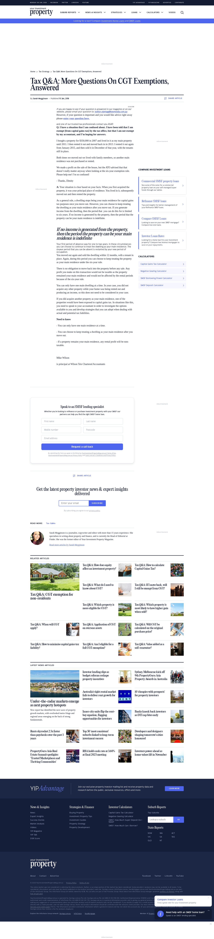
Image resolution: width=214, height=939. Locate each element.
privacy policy (94, 510)
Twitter (65, 2)
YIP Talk (33, 835)
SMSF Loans (134, 21)
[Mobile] (61, 430)
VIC (149, 837)
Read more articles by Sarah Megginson (66, 545)
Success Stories (37, 820)
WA (161, 833)
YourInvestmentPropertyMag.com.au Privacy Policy (65, 455)
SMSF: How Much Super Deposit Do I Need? (125, 821)
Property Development (79, 827)
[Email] (82, 438)
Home (32, 71)
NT (161, 840)
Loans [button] (136, 12)
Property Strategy (77, 824)
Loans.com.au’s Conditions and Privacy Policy (100, 455)
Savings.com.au (65, 913)
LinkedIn (75, 2)
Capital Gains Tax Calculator (121, 813)
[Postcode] (103, 430)
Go (178, 819)
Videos (172, 12)
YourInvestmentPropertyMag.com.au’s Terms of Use (99, 453)
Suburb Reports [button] (70, 12)
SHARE (173, 98)
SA (161, 837)
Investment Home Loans (112, 21)
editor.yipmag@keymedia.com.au (111, 112)
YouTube (180, 876)
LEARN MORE (174, 788)
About (33, 876)
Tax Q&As (50, 523)
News (32, 813)
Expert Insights (37, 816)
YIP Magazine (153, 2)
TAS (173, 837)
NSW (150, 833)
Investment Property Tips (80, 816)
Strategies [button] (118, 12)
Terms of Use (84, 883)
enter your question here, (76, 118)
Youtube (85, 2)
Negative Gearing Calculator (121, 816)
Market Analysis (37, 824)
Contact (43, 876)
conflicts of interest (167, 891)
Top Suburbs (153, 813)
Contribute (179, 2)
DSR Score (35, 838)
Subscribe (97, 503)
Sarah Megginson (40, 98)
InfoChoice (78, 913)
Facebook (54, 2)
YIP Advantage (139, 2)
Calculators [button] (155, 12)
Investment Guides (77, 820)
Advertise (167, 2)
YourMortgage (90, 913)
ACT (173, 833)
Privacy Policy (71, 883)
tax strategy (44, 71)
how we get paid (36, 894)
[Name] (61, 421)
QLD (150, 840)
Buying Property (76, 813)
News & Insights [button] (95, 12)
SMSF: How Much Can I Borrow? (123, 826)
